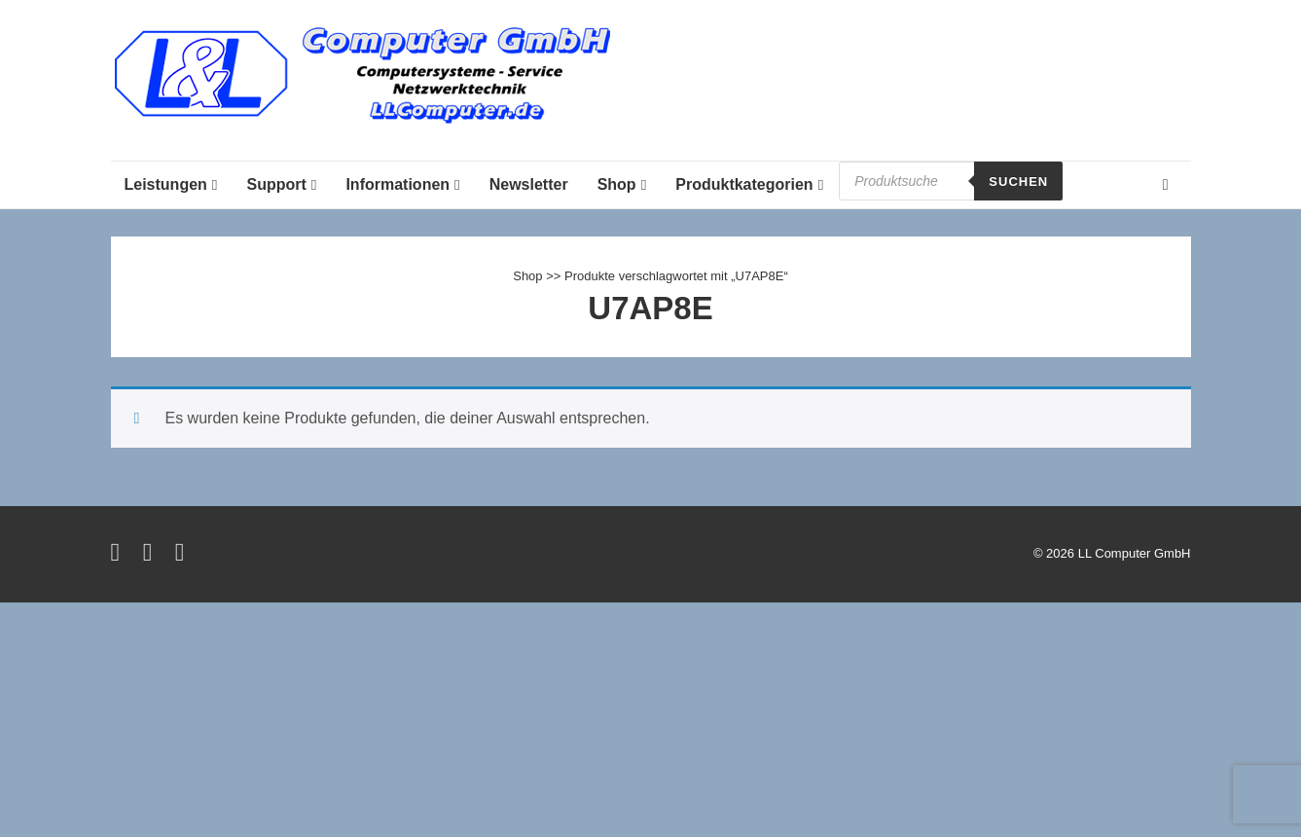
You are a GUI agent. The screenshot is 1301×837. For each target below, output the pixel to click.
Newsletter (528, 184)
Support (276, 184)
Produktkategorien (744, 184)
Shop (616, 184)
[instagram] (182, 556)
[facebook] (152, 556)
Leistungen (166, 184)
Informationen (397, 184)
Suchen (1018, 181)
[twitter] (119, 556)
